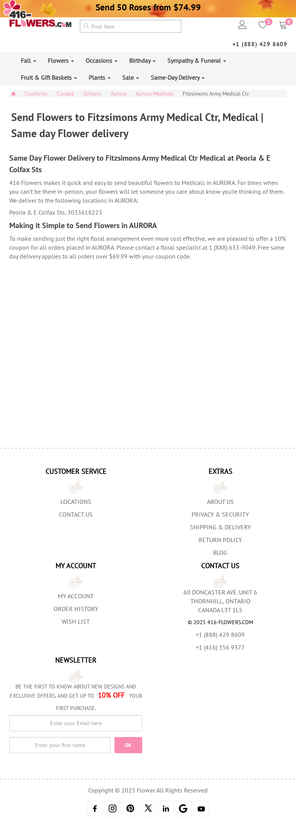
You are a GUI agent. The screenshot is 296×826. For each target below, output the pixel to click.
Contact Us (76, 514)
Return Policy (220, 540)
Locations (76, 501)
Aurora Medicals (154, 93)
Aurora (118, 93)
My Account (76, 596)
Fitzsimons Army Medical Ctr (216, 93)
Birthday (142, 60)
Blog (220, 552)
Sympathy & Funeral (196, 60)
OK (128, 745)
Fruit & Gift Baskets (49, 77)
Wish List (76, 621)
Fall (28, 60)
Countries (36, 93)
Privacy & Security (220, 514)
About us (220, 501)
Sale (130, 77)
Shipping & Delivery (220, 527)
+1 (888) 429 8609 (260, 44)
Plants (100, 77)
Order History (76, 609)
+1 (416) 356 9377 (220, 647)
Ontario (92, 93)
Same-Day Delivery (178, 77)
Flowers (61, 60)
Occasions (102, 60)
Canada (65, 93)
